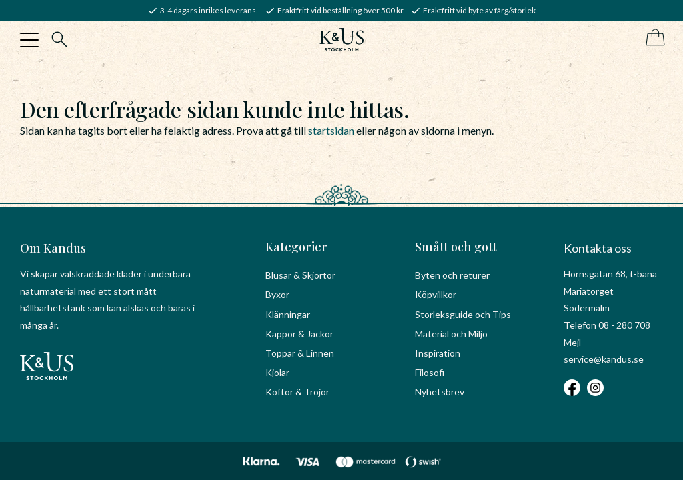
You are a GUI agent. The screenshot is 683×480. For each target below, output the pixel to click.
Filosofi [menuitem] (429, 372)
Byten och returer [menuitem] (452, 275)
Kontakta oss (598, 248)
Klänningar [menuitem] (287, 314)
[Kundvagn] (652, 38)
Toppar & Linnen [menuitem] (299, 353)
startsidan (331, 130)
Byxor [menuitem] (277, 294)
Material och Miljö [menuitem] (451, 333)
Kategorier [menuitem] (296, 247)
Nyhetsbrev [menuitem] (439, 391)
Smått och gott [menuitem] (456, 247)
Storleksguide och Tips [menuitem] (463, 314)
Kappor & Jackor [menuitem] (299, 333)
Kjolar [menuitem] (277, 372)
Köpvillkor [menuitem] (435, 294)
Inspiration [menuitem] (437, 353)
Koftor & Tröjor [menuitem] (297, 391)
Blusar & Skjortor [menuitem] (300, 275)
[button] (29, 40)
